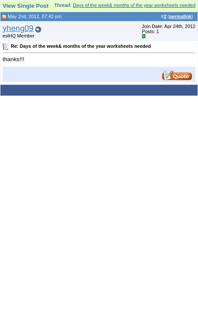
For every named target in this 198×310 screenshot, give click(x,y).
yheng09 (18, 28)
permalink (180, 16)
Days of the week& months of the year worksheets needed (134, 5)
